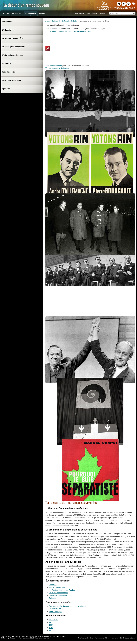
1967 (51, 628)
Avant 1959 (53, 620)
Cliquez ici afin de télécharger (70, 31)
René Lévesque (55, 612)
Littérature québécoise (58, 595)
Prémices (52, 585)
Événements (56, 21)
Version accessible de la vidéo (57, 68)
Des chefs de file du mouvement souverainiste (67, 606)
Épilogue (52, 598)
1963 (51, 622)
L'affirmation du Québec (70, 21)
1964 (51, 625)
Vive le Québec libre (57, 587)
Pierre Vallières (55, 609)
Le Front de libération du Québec (62, 590)
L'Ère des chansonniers (58, 593)
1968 (51, 630)
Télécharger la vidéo (53, 65)
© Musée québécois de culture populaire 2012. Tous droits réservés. (25, 638)
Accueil (47, 21)
